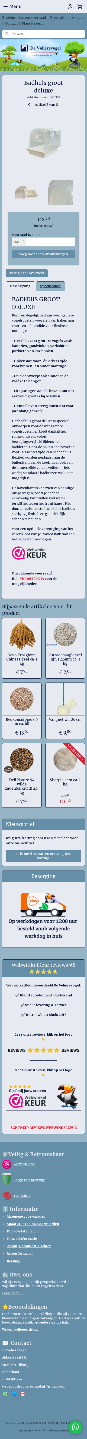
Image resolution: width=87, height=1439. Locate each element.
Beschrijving (20, 286)
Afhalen (78, 18)
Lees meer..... (12, 1293)
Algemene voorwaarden (26, 1217)
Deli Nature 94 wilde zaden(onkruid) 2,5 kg (21, 786)
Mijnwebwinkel (59, 1430)
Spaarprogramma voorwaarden (33, 1224)
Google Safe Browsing (29, 1180)
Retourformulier (20, 1254)
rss (63, 1422)
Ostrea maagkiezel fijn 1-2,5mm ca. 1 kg (65, 659)
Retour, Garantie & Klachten (29, 1246)
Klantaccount (33, 23)
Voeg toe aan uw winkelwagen (43, 254)
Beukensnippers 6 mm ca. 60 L (22, 722)
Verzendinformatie (22, 1239)
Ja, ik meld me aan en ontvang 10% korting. (43, 856)
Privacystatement (21, 1231)
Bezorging (59, 18)
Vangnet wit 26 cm (65, 720)
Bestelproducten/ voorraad (24, 18)
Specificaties (50, 286)
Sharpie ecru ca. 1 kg (65, 782)
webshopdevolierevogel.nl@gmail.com (33, 1386)
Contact (11, 23)
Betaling (13, 1261)
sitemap (53, 1422)
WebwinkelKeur (24, 1164)
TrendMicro (22, 1196)
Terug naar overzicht (27, 273)
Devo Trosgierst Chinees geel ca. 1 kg (21, 659)
